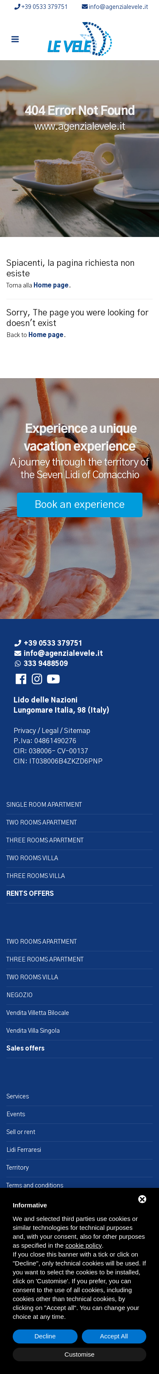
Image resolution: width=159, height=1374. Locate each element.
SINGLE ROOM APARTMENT (44, 805)
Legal (50, 730)
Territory (17, 1168)
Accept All (114, 1336)
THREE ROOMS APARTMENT (45, 841)
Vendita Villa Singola (33, 1031)
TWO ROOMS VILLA (32, 858)
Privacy (25, 730)
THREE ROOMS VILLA (35, 876)
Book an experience (80, 505)
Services (17, 1097)
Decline (45, 1336)
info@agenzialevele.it (115, 7)
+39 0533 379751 (41, 7)
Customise (79, 1354)
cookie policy (83, 1245)
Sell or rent (20, 1132)
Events (15, 1115)
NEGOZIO (19, 995)
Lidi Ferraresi (23, 1150)
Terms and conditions (34, 1186)
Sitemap (77, 730)
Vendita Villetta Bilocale (37, 1013)
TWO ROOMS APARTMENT (41, 823)
